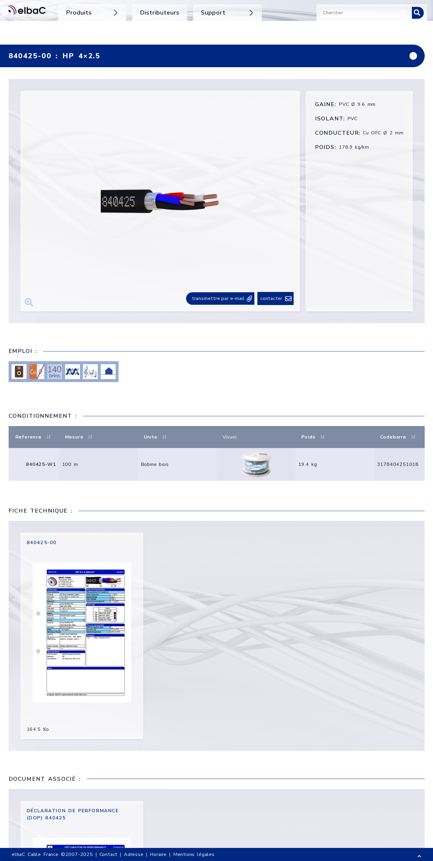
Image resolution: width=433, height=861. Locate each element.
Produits (92, 13)
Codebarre (398, 437)
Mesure (79, 437)
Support (227, 13)
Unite (156, 437)
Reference (33, 437)
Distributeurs (160, 13)
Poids (313, 437)
